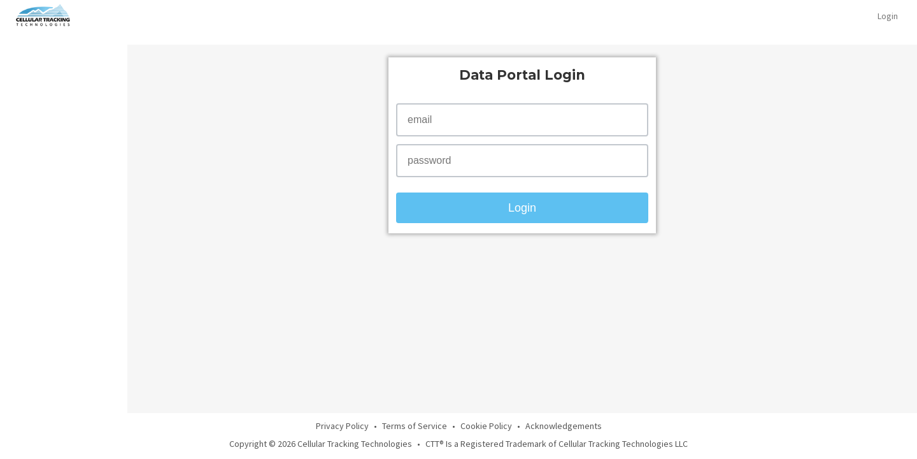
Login (888, 16)
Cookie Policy (486, 426)
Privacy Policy (342, 426)
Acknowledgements (563, 426)
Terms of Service (414, 426)
